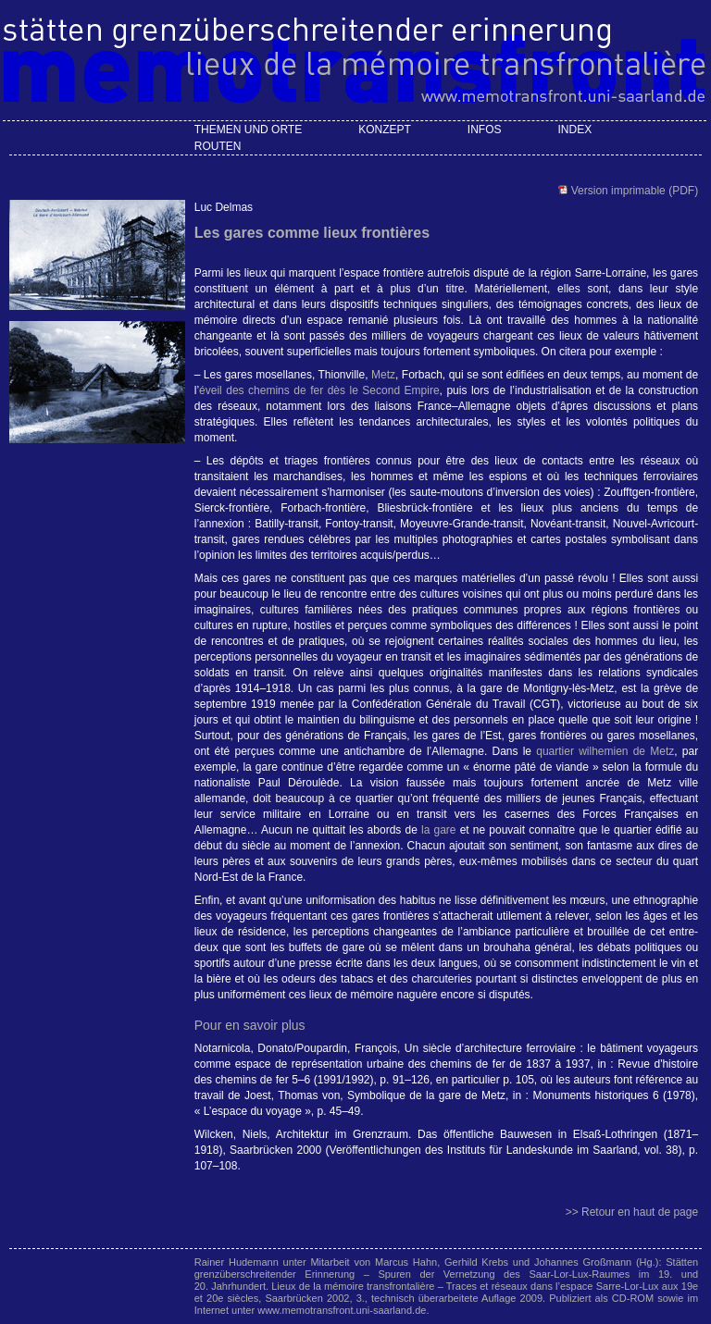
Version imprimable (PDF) (633, 190)
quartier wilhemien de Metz (605, 751)
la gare (438, 829)
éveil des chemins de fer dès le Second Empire (319, 390)
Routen (218, 146)
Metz (383, 374)
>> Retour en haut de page (632, 1212)
